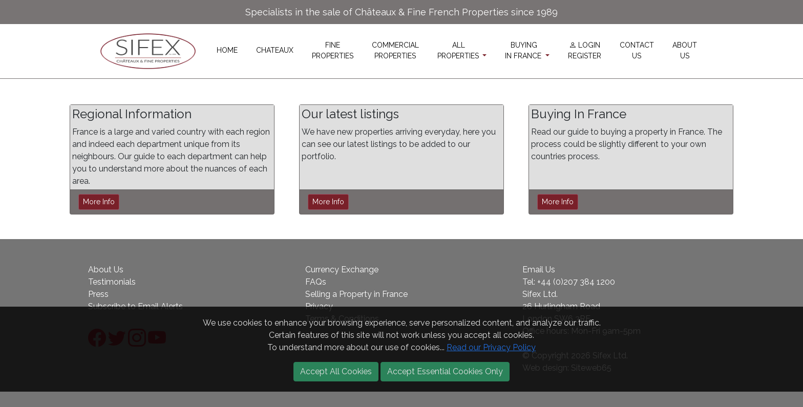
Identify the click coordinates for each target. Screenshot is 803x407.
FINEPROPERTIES (332, 50)
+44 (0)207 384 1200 (576, 282)
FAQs (315, 282)
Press (98, 294)
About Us (105, 269)
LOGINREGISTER (584, 50)
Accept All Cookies (336, 371)
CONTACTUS (637, 50)
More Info (99, 202)
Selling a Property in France (356, 294)
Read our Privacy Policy (491, 347)
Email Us (538, 269)
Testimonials (112, 282)
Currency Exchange (341, 269)
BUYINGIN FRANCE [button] (524, 50)
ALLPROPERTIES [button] (459, 50)
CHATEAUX (274, 50)
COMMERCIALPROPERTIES (395, 50)
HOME (227, 50)
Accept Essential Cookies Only (445, 371)
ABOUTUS (684, 50)
